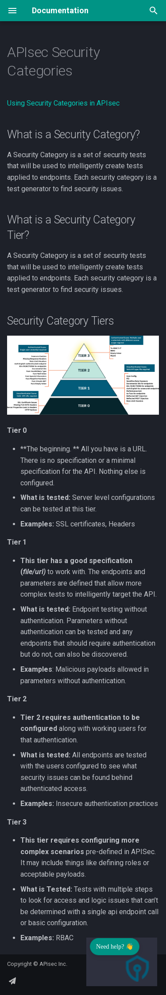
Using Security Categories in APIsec (63, 103)
